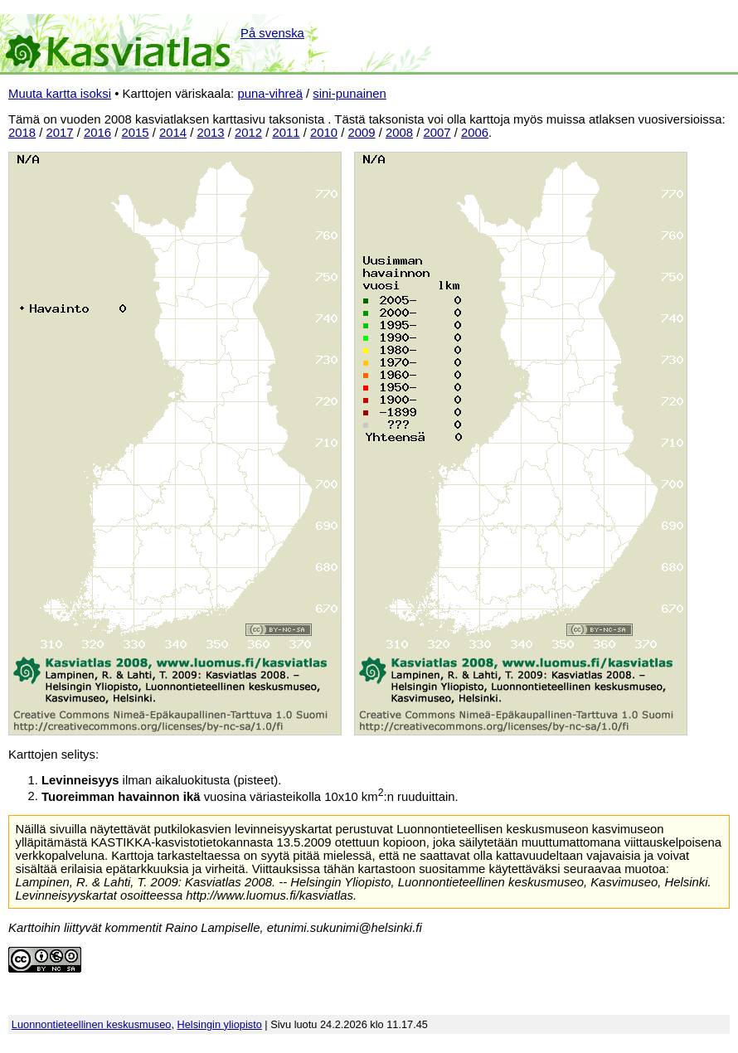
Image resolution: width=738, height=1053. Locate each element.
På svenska (272, 33)
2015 (135, 132)
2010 (323, 132)
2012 (248, 132)
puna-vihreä (270, 93)
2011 (286, 132)
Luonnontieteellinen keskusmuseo (92, 1024)
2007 (437, 132)
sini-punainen (349, 93)
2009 (362, 132)
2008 (399, 132)
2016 (97, 132)
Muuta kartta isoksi (59, 93)
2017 (60, 132)
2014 (173, 132)
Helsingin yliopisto (219, 1024)
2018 (22, 132)
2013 (211, 132)
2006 (474, 132)
